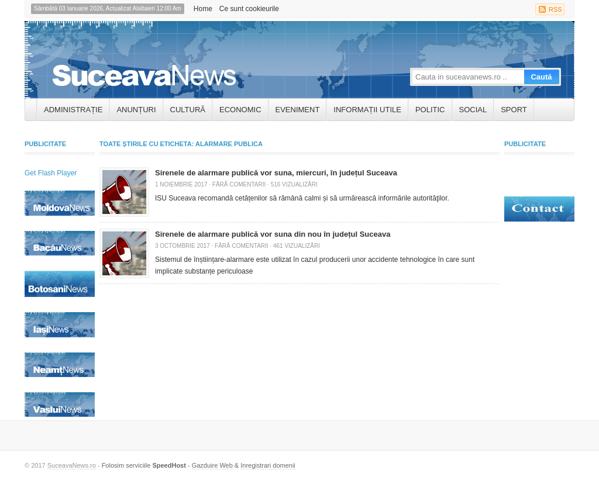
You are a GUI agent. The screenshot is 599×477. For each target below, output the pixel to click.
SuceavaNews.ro (71, 465)
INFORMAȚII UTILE (367, 109)
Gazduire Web (212, 465)
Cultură (187, 109)
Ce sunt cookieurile (249, 9)
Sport (514, 109)
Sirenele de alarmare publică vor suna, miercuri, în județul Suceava (276, 172)
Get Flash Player (51, 173)
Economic (240, 109)
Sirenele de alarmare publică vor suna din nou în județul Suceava (272, 234)
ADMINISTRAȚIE (73, 109)
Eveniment (298, 109)
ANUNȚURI (136, 109)
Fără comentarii (239, 184)
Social (473, 109)
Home (203, 9)
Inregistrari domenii (267, 465)
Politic (430, 109)
